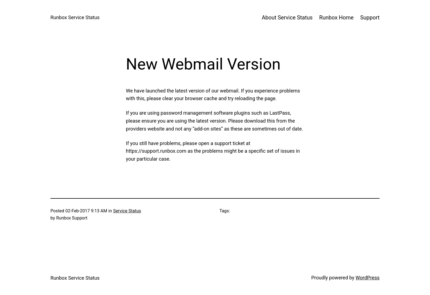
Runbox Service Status (75, 17)
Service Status (127, 210)
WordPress (368, 277)
